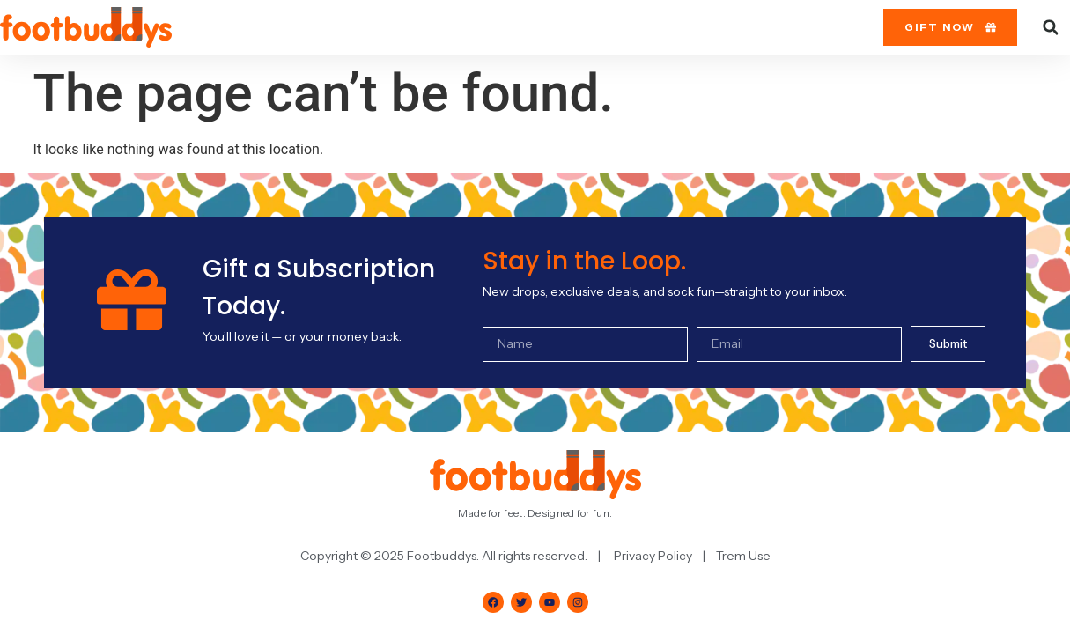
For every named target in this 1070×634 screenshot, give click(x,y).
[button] (1050, 27)
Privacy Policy (653, 556)
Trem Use (743, 556)
